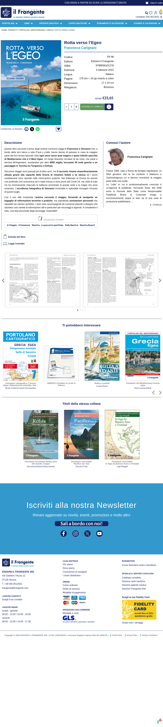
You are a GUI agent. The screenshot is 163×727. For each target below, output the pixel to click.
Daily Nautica (71, 225)
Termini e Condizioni (149, 635)
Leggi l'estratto (16, 243)
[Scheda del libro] (5, 236)
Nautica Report (87, 225)
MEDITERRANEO (38, 30)
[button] (26, 129)
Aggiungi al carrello (92, 106)
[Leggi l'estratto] (5, 244)
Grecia (50, 30)
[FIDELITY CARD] (147, 3)
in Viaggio (12, 225)
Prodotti (13, 30)
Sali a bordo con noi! (81, 523)
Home (4, 30)
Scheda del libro (17, 237)
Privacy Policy (132, 635)
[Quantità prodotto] (71, 107)
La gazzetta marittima (52, 225)
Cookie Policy (117, 635)
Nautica (36, 225)
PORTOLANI (24, 30)
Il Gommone (24, 225)
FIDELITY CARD (156, 3)
